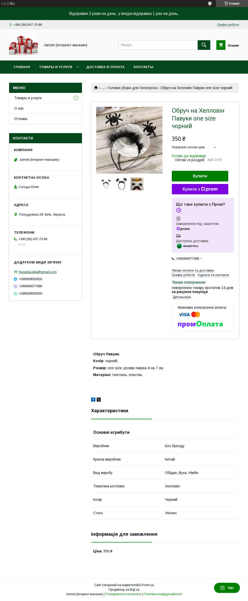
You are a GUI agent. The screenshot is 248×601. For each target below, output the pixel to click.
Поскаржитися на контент (123, 594)
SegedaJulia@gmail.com (38, 272)
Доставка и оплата (105, 67)
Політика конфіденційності (163, 594)
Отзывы (20, 119)
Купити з (199, 189)
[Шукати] (204, 45)
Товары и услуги (55, 67)
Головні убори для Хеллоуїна (132, 88)
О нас (19, 108)
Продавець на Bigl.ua (124, 589)
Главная (22, 67)
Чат (227, 588)
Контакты (143, 67)
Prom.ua (148, 585)
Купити (200, 176)
